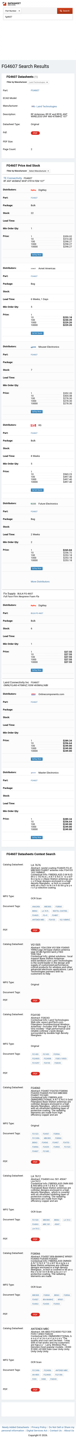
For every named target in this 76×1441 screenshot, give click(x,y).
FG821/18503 (60, 1059)
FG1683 (46, 1151)
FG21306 (58, 1375)
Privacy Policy (38, 1427)
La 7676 (45, 911)
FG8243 (58, 1063)
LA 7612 (67, 1220)
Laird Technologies (44, 106)
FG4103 (52, 920)
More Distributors (40, 582)
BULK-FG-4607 (37, 613)
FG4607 (34, 198)
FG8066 (57, 1134)
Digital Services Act (37, 1430)
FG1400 (35, 1054)
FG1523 (35, 1134)
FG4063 (35, 1304)
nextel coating (60, 911)
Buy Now (36, 255)
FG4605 (35, 915)
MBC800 (47, 907)
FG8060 (59, 907)
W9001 (60, 1300)
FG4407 (55, 1143)
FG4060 (45, 1143)
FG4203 (46, 1147)
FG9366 (57, 1054)
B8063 (34, 911)
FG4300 (46, 1304)
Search (64, 10)
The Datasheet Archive (12, 4)
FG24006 (47, 1370)
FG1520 (35, 1220)
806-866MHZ (48, 1300)
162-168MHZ (64, 920)
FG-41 (45, 915)
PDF (35, 133)
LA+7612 (35, 1229)
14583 (43, 1379)
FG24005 (36, 1059)
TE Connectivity (13, 178)
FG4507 (46, 1134)
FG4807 (55, 915)
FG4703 (66, 1143)
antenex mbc (38, 920)
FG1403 (46, 1054)
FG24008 (47, 1059)
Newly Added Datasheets (15, 1427)
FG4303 (57, 1304)
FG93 (34, 1379)
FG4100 (47, 1063)
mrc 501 (46, 1224)
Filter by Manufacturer (17, 82)
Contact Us (56, 1430)
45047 (57, 1224)
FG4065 (57, 1147)
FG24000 (47, 1375)
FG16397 (36, 1063)
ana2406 (36, 907)
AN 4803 (35, 1375)
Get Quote (37, 333)
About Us (69, 1430)
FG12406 (36, 1138)
